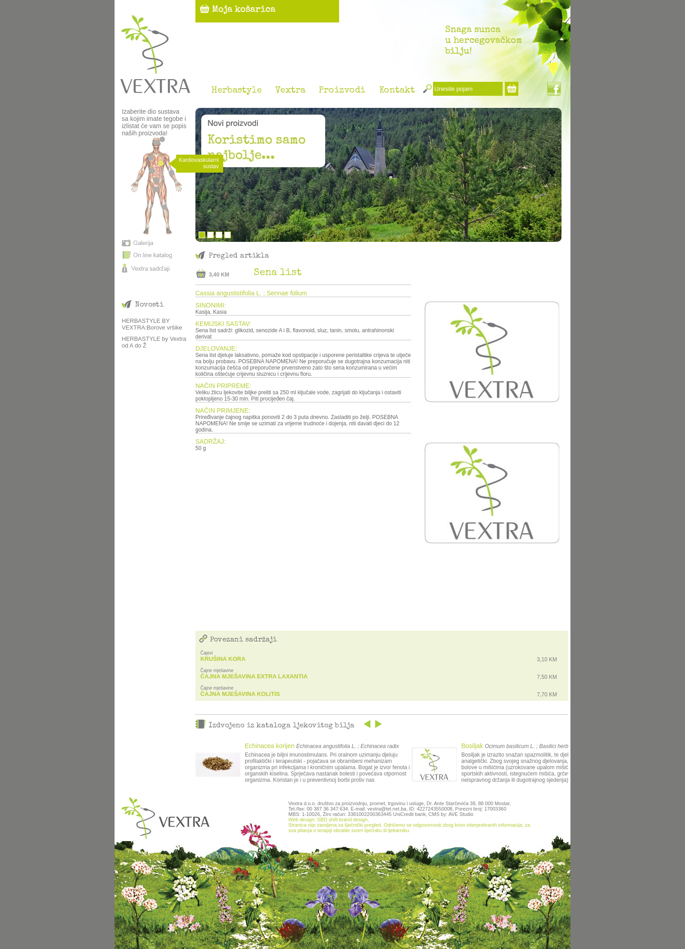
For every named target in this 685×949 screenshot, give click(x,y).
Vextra (290, 90)
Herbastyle (236, 90)
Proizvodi (342, 90)
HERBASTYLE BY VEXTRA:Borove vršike (152, 324)
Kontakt (397, 90)
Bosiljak (472, 745)
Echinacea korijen (270, 745)
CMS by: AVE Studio (451, 814)
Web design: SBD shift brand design (328, 819)
